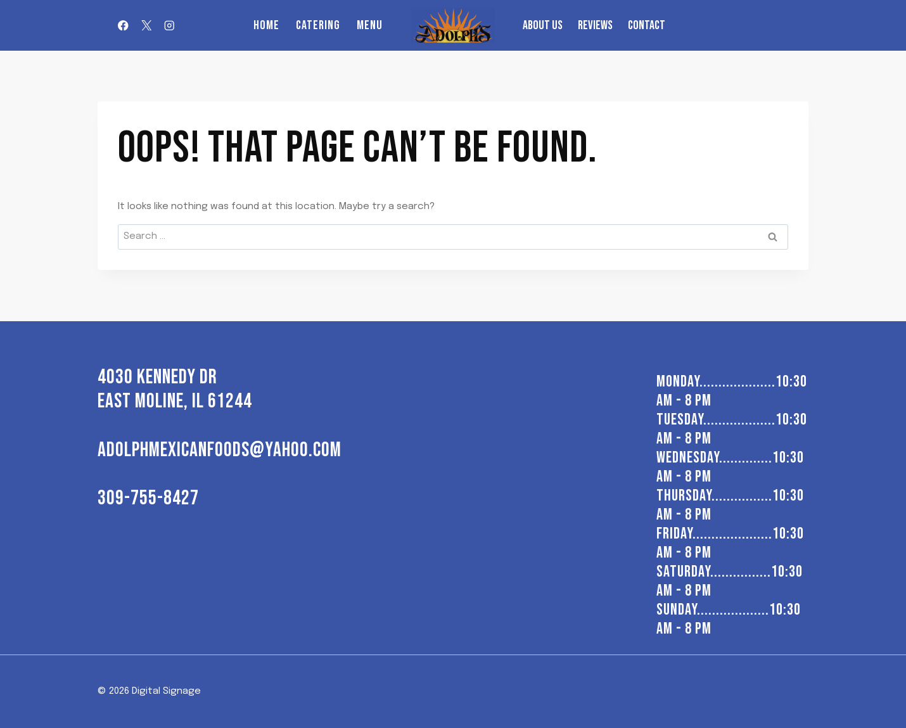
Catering (318, 25)
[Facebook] (123, 25)
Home (266, 25)
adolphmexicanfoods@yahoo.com (219, 450)
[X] (146, 25)
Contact (646, 25)
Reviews (595, 25)
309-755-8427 (148, 498)
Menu (370, 25)
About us (543, 25)
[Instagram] (169, 25)
